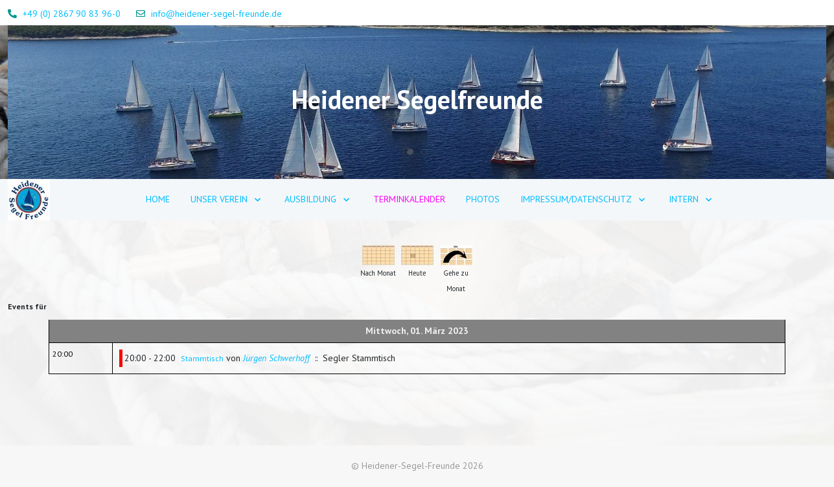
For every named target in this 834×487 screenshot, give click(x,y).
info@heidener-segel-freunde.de (216, 13)
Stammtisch (202, 358)
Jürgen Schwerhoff (276, 358)
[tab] (410, 151)
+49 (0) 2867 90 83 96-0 (72, 13)
